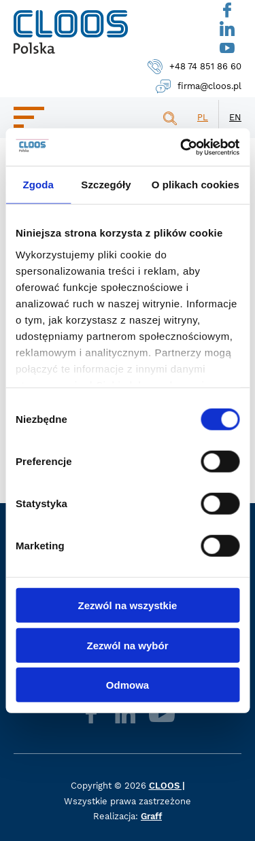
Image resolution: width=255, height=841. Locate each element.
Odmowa (127, 685)
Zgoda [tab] (38, 184)
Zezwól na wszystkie (127, 605)
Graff (151, 815)
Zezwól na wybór (127, 645)
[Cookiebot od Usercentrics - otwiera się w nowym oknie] (181, 147)
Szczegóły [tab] (106, 184)
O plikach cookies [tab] (195, 184)
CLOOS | (167, 785)
